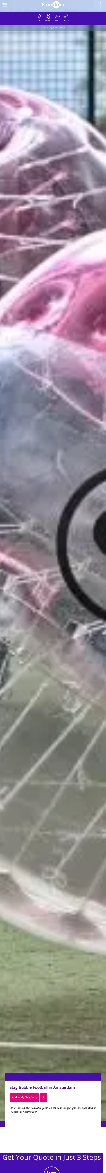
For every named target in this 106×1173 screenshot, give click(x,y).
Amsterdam (60, 27)
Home (43, 27)
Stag (51, 27)
